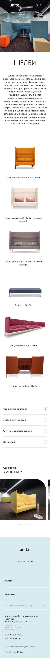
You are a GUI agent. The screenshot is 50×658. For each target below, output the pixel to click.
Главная (6, 12)
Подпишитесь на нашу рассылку (18, 605)
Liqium (20, 652)
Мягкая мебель (22, 13)
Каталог (14, 12)
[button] (20, 524)
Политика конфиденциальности (19, 647)
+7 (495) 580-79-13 (13, 635)
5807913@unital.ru (13, 639)
